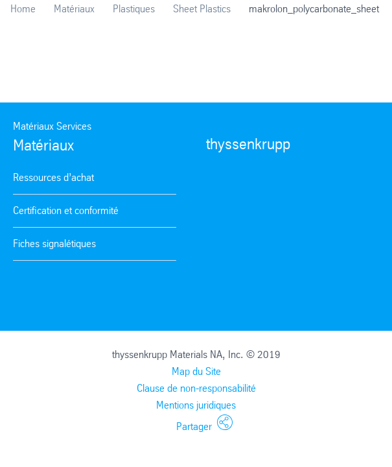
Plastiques (134, 9)
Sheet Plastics (202, 9)
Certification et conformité (66, 210)
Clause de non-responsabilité (196, 388)
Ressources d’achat (53, 177)
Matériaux (74, 9)
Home (23, 9)
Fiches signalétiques (54, 243)
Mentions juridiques (196, 405)
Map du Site (196, 371)
